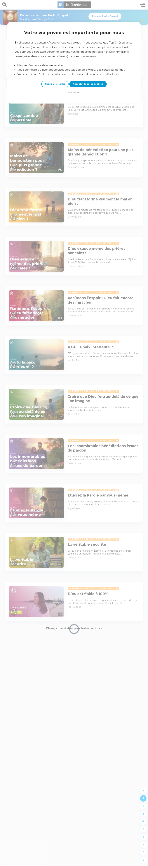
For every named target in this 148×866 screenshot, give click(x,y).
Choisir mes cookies (55, 84)
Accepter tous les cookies (88, 84)
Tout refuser (74, 92)
